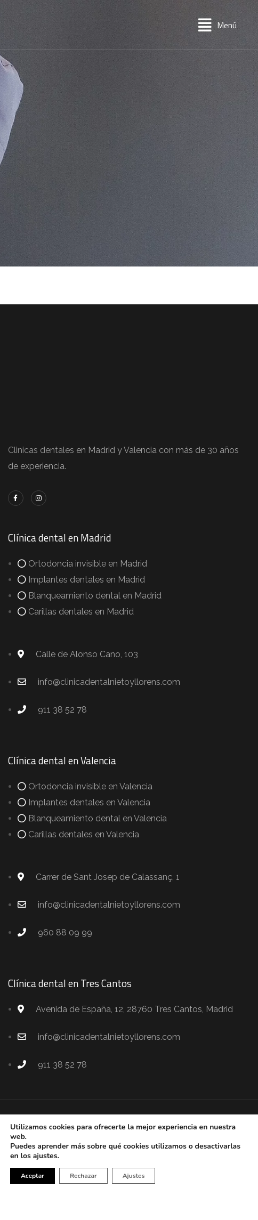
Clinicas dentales (41, 450)
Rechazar (83, 1175)
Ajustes (134, 1175)
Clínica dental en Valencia (62, 760)
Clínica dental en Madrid (59, 537)
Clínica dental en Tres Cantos (70, 983)
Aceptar (32, 1175)
